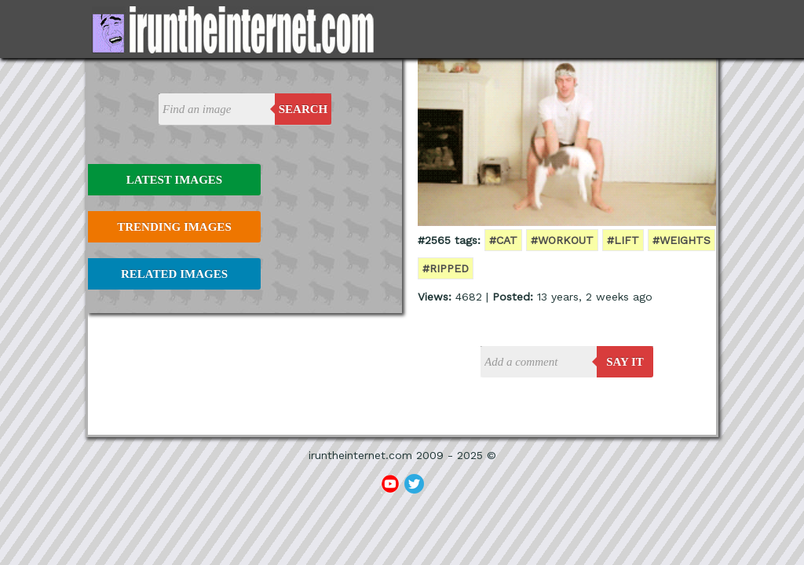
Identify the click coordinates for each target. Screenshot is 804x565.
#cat (503, 240)
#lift (623, 240)
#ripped (445, 268)
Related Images (174, 274)
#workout (562, 240)
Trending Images (174, 227)
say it (625, 361)
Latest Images (174, 179)
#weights (681, 240)
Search (303, 109)
